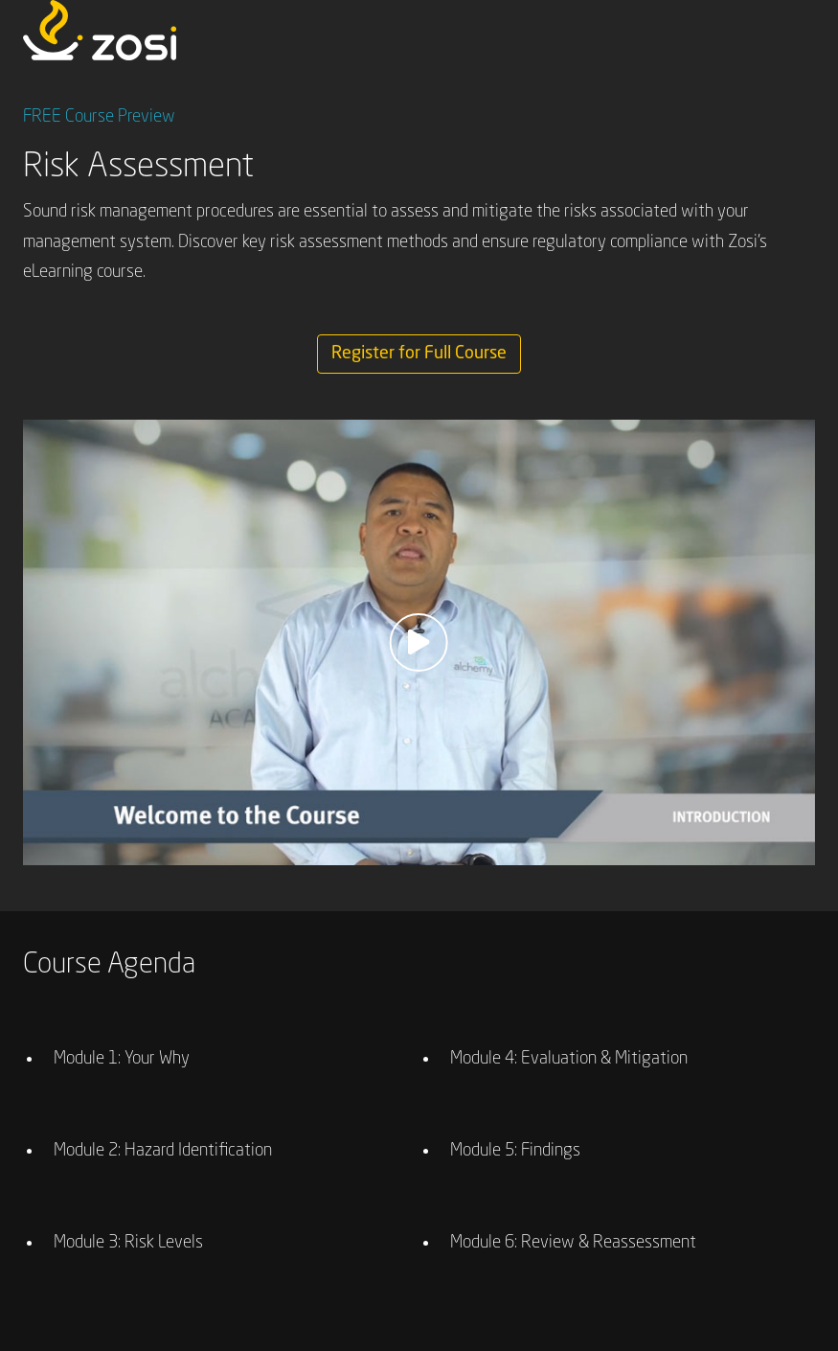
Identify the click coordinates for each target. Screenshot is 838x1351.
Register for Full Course (419, 353)
